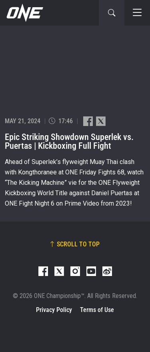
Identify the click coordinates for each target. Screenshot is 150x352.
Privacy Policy (54, 310)
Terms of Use (97, 310)
